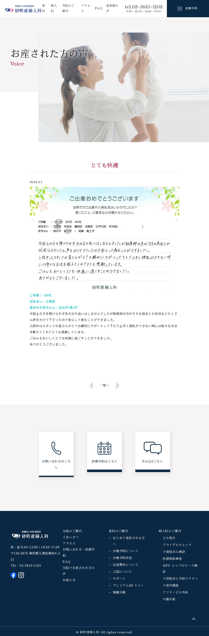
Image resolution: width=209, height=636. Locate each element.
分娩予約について (125, 551)
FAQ (98, 8)
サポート (119, 578)
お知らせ (69, 580)
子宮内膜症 (171, 585)
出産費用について (125, 564)
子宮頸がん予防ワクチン (180, 578)
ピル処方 (169, 538)
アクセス (69, 543)
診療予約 (191, 8)
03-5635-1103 (30, 565)
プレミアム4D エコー (128, 585)
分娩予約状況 (122, 558)
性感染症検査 (172, 558)
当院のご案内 (72, 531)
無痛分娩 (119, 592)
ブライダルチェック (177, 545)
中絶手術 (169, 599)
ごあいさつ (71, 537)
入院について (122, 571)
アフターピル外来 (175, 592)
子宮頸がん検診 (174, 551)
